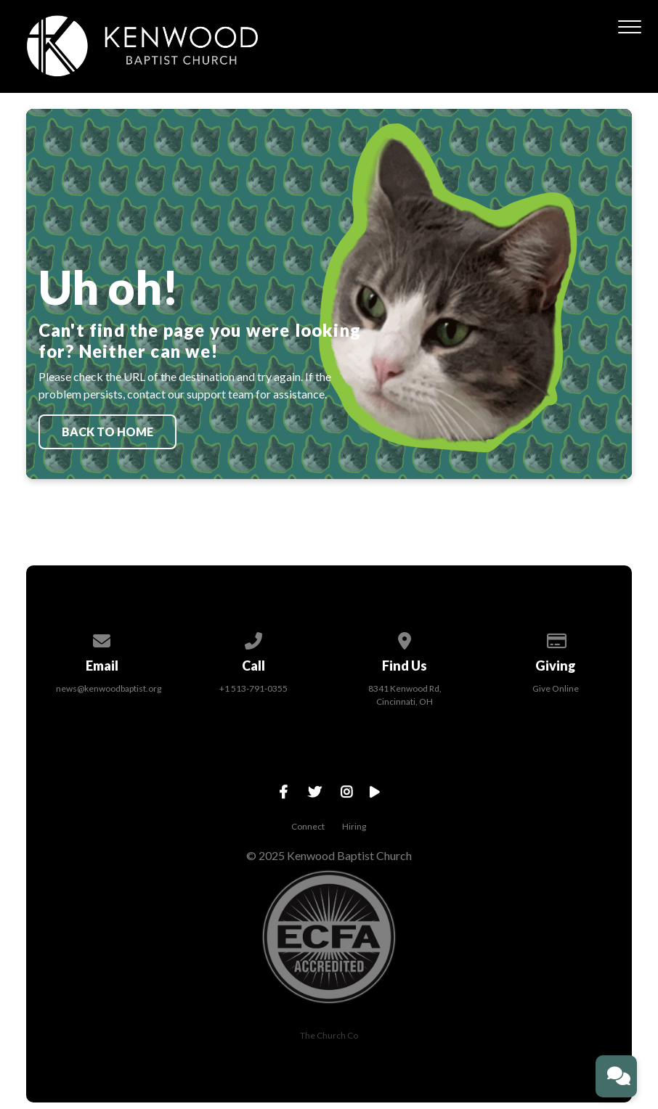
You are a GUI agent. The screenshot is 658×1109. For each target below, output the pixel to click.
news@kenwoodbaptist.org (108, 688)
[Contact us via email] (102, 638)
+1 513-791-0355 (253, 688)
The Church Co (329, 1035)
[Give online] (556, 638)
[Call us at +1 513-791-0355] (253, 638)
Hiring (354, 826)
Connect (308, 826)
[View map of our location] (404, 638)
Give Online (555, 688)
